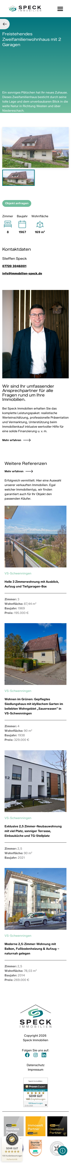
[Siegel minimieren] (21, 1139)
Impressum (35, 1069)
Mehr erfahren (14, 471)
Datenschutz (35, 1065)
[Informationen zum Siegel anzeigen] (12, 1159)
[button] (62, 1150)
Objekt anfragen (16, 203)
